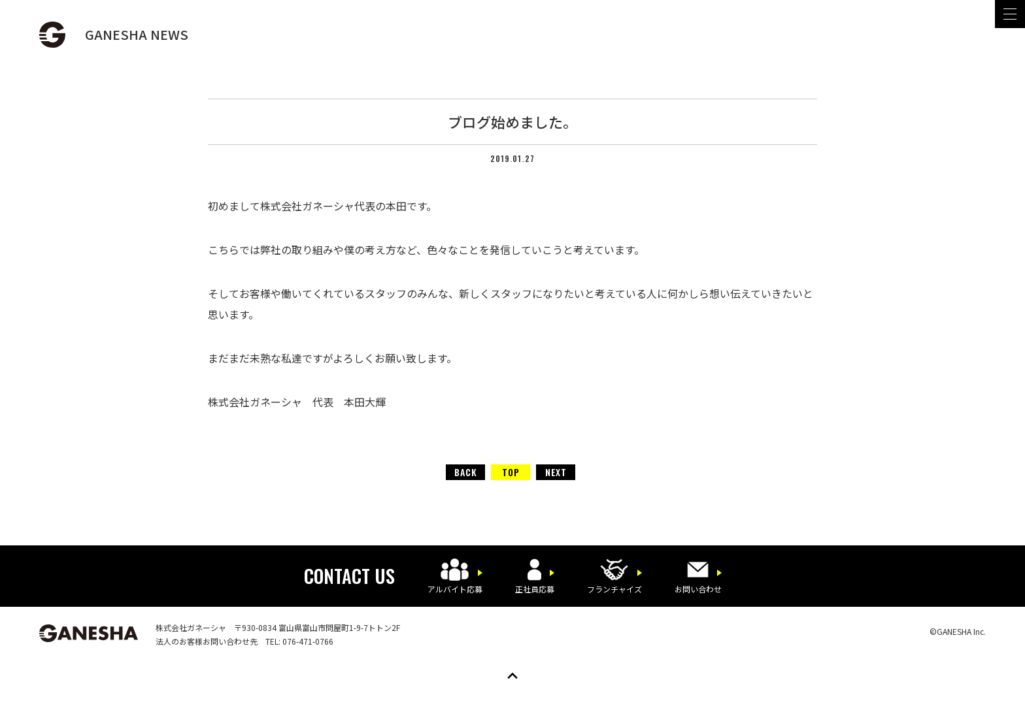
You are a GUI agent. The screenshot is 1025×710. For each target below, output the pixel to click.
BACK (465, 472)
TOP (511, 472)
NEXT (556, 472)
